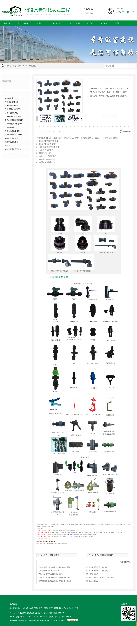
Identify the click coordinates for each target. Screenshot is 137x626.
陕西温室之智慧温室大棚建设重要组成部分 (56, 567)
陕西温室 (35, 608)
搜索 (131, 66)
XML (64, 613)
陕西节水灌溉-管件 (11, 142)
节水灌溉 (32, 66)
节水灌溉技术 (10, 127)
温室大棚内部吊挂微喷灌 (13, 124)
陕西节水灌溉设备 (55, 608)
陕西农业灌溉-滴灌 (11, 138)
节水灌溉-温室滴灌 (11, 105)
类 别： (94, 106)
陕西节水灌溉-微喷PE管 (13, 135)
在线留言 (109, 116)
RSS (59, 613)
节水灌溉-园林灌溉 (11, 102)
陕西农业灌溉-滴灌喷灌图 (14, 120)
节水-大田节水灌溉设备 (13, 116)
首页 (14, 66)
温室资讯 (90, 23)
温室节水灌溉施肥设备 (13, 149)
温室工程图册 (75, 23)
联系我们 (118, 23)
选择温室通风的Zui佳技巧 (50, 571)
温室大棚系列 (23, 23)
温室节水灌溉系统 (11, 113)
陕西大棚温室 (93, 581)
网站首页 (7, 23)
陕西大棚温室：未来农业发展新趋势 (101, 577)
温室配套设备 (11, 156)
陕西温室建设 (93, 574)
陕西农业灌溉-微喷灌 (12, 131)
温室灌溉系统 (10, 98)
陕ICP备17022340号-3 (63, 617)
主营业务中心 (40, 23)
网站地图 (53, 613)
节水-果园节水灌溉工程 (13, 109)
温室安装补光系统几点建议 (98, 567)
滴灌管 (7, 145)
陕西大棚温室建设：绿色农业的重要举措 (55, 577)
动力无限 (62, 621)
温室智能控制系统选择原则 (98, 571)
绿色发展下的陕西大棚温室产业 (52, 574)
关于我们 (104, 23)
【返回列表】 (122, 562)
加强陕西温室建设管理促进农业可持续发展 (56, 581)
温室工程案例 (57, 23)
